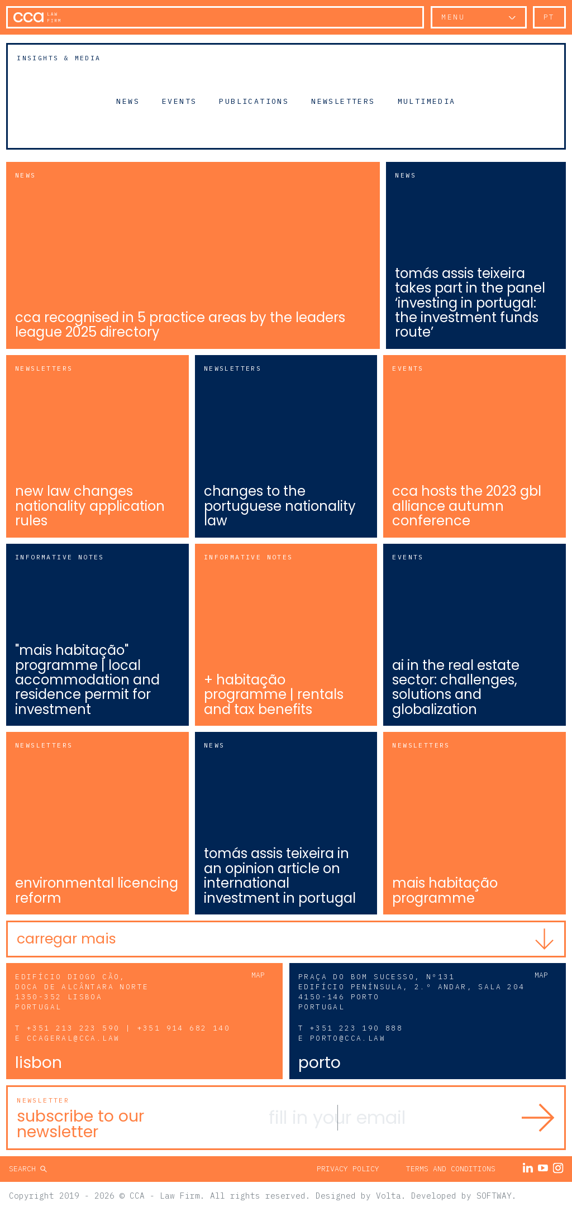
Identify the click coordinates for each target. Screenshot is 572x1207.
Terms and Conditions (450, 1166)
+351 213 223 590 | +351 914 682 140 (128, 1026)
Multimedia (427, 100)
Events (179, 100)
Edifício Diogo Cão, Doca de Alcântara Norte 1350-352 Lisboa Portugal (82, 989)
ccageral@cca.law (73, 1035)
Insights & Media (59, 58)
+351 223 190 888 (356, 1026)
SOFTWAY (494, 1192)
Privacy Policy (348, 1166)
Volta (388, 1192)
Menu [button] (453, 17)
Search (24, 1166)
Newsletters (343, 100)
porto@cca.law (347, 1035)
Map (258, 973)
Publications (254, 100)
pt (549, 17)
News (128, 100)
